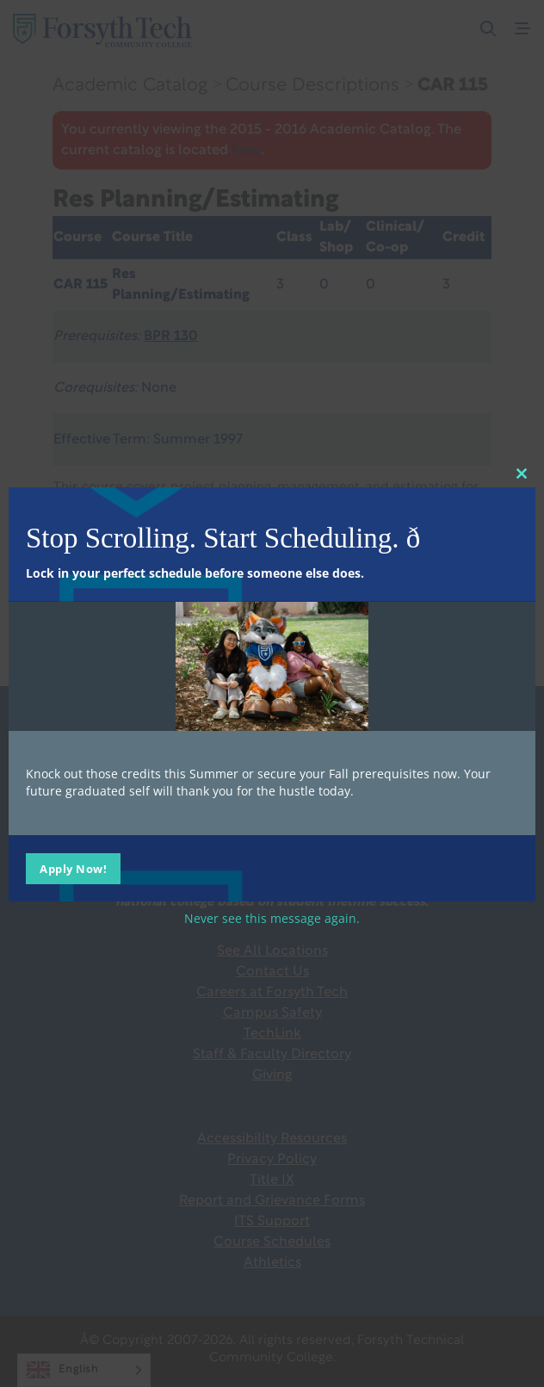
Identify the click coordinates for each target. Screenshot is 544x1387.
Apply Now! (73, 868)
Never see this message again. (272, 918)
